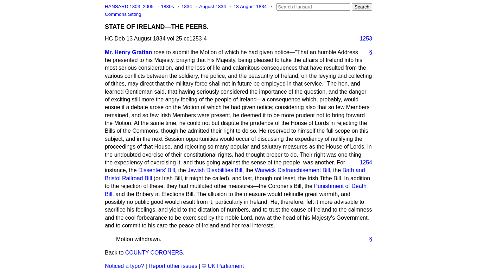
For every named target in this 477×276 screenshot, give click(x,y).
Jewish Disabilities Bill (214, 170)
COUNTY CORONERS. (155, 253)
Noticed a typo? (124, 266)
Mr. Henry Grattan (128, 52)
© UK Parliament (223, 266)
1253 (366, 39)
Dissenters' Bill (156, 170)
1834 (187, 6)
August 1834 (213, 6)
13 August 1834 (251, 6)
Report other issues (172, 266)
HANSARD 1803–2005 (129, 6)
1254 (366, 162)
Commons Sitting (123, 14)
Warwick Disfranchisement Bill (292, 170)
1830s (168, 6)
